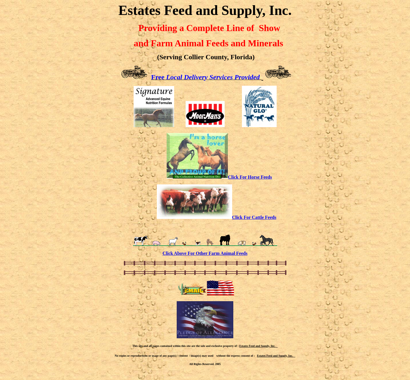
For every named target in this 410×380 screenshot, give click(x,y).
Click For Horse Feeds (250, 177)
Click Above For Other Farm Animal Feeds (205, 253)
